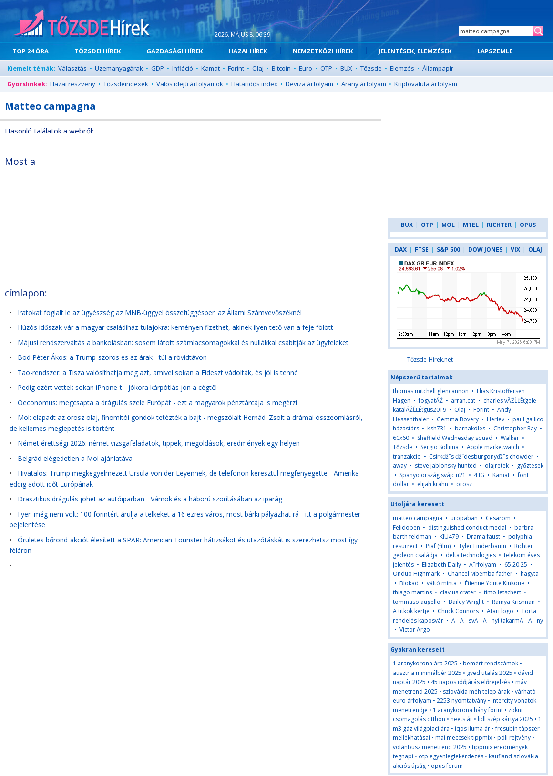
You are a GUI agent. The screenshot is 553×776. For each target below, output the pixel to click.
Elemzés (402, 68)
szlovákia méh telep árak (476, 691)
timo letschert (502, 592)
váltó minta (442, 583)
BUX (346, 68)
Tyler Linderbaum (482, 546)
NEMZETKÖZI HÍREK (323, 51)
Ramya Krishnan (513, 602)
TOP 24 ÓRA (30, 51)
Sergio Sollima (439, 447)
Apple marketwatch (493, 447)
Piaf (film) (438, 546)
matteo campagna (417, 518)
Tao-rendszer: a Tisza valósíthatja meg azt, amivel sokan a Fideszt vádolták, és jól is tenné (158, 372)
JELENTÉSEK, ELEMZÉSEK (415, 51)
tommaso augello (416, 602)
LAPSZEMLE (494, 51)
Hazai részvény (72, 84)
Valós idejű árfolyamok (189, 84)
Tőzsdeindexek (125, 84)
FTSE (422, 249)
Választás (72, 68)
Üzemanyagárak (119, 68)
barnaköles (470, 428)
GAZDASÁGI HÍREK (174, 51)
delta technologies (471, 555)
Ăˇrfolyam (482, 565)
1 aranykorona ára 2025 (425, 663)
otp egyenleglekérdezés (451, 756)
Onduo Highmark (416, 574)
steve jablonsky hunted (446, 465)
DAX (401, 249)
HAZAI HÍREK (247, 51)
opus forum (447, 766)
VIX (515, 249)
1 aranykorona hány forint (468, 710)
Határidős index (254, 84)
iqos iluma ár (472, 729)
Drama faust (483, 536)
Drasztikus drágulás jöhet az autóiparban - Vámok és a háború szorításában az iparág (150, 498)
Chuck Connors (458, 611)
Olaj (258, 68)
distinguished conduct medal (467, 527)
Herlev (495, 419)
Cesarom (498, 518)
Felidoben (406, 527)
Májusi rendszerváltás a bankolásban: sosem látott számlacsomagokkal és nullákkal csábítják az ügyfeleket (183, 342)
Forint (236, 68)
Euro (305, 68)
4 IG (479, 475)
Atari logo (500, 611)
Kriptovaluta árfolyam (425, 84)
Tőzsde (371, 68)
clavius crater (458, 592)
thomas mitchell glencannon (431, 391)
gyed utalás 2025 (489, 673)
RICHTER (499, 225)
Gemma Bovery (458, 419)
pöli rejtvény (514, 738)
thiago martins (412, 592)
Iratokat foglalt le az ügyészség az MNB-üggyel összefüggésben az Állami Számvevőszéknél (160, 312)
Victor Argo (414, 629)
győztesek (530, 465)
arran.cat (463, 401)
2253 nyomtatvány (461, 700)
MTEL (471, 225)
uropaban (464, 518)
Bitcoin (281, 68)
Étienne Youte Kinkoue (494, 583)
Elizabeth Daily (441, 565)
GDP (157, 68)
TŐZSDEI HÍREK (97, 51)
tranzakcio (407, 456)
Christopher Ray (515, 428)
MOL (448, 225)
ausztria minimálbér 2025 (427, 673)
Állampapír (437, 68)
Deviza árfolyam (309, 84)
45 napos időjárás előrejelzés (470, 682)
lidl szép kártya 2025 (505, 719)
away (400, 465)
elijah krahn (432, 484)
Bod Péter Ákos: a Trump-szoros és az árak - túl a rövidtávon (112, 357)
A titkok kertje (411, 611)
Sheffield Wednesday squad (454, 438)
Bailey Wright (466, 602)
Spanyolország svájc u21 (432, 475)
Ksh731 (437, 428)
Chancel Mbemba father (480, 574)
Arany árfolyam (363, 84)
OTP (326, 68)
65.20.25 (515, 565)
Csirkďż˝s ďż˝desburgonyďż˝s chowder (481, 456)
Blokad (409, 583)
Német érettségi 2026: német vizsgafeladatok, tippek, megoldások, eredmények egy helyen (159, 443)
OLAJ (535, 249)
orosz (464, 484)
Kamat (210, 68)
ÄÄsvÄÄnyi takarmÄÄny (497, 620)
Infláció (182, 68)
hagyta (530, 574)
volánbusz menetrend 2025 (430, 747)
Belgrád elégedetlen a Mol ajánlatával (76, 458)
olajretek (497, 465)
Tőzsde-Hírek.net (430, 360)
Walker (510, 438)
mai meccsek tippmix (463, 738)
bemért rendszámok (490, 663)
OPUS (528, 225)
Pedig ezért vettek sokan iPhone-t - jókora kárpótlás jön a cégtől (117, 387)
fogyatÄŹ (431, 401)
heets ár (461, 719)
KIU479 (449, 536)
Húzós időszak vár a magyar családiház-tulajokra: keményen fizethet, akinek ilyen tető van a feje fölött (175, 327)
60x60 (401, 438)
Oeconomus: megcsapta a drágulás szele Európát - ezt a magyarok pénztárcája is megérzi (157, 402)
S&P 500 (448, 249)
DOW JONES (485, 249)
